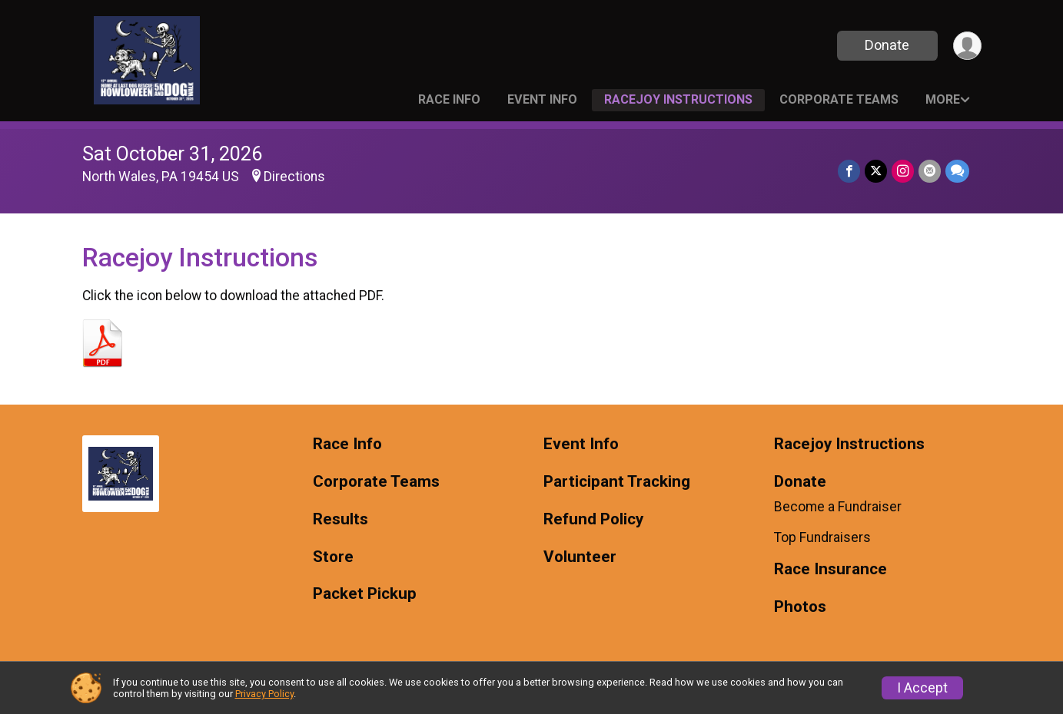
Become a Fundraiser (838, 506)
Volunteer (579, 557)
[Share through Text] (957, 171)
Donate (887, 45)
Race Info (449, 99)
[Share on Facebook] (849, 171)
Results (340, 519)
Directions (294, 176)
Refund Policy (593, 519)
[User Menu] (967, 45)
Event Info (542, 99)
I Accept (922, 688)
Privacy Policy (264, 693)
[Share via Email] (929, 171)
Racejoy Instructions (678, 99)
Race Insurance (830, 569)
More (942, 99)
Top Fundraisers (822, 537)
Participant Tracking (616, 482)
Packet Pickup (365, 594)
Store (333, 557)
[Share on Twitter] (876, 171)
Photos (800, 607)
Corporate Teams (839, 99)
